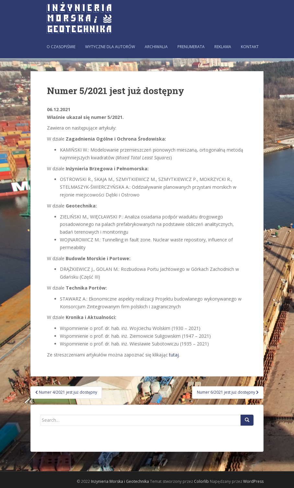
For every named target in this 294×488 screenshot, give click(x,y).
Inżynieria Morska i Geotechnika (120, 481)
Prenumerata (191, 46)
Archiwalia (156, 46)
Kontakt (250, 46)
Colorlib (201, 481)
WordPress (253, 481)
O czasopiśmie (61, 46)
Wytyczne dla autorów (110, 46)
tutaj (174, 355)
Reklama (222, 46)
